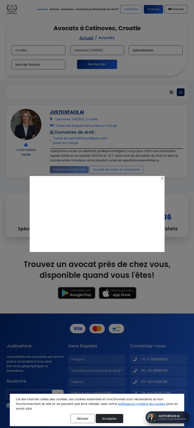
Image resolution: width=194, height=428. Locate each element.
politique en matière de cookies (141, 404)
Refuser (83, 418)
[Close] (162, 178)
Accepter (109, 418)
